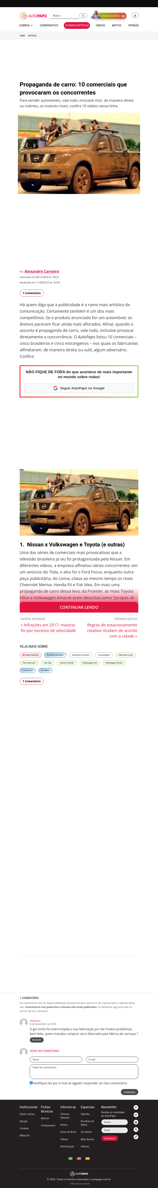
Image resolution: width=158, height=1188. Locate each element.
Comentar (129, 1092)
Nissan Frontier (67, 662)
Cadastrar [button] (109, 1138)
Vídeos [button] (100, 25)
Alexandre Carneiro (42, 271)
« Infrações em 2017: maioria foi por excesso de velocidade (48, 627)
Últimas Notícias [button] (77, 25)
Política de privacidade (79, 1183)
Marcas (45, 1118)
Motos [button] (116, 25)
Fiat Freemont (29, 662)
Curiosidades (104, 655)
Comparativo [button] (49, 25)
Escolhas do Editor (55, 655)
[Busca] (65, 16)
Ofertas (85, 1146)
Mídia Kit (25, 1135)
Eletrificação (67, 1146)
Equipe (24, 1121)
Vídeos (45, 670)
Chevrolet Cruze (125, 655)
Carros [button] (26, 25)
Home (22, 36)
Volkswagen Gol (90, 662)
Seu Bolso (28, 670)
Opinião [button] (133, 25)
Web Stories (87, 1139)
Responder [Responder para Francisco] (37, 1039)
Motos (64, 1124)
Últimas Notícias (64, 1115)
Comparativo (48, 1125)
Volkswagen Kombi (113, 662)
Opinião (85, 1114)
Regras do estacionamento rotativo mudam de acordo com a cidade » (112, 630)
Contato (24, 1128)
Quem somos (27, 1114)
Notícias (32, 36)
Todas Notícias (30, 655)
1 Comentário (32, 293)
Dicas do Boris (68, 1131)
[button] (83, 15)
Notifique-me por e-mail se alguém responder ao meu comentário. (79, 1083)
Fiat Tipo (48, 662)
